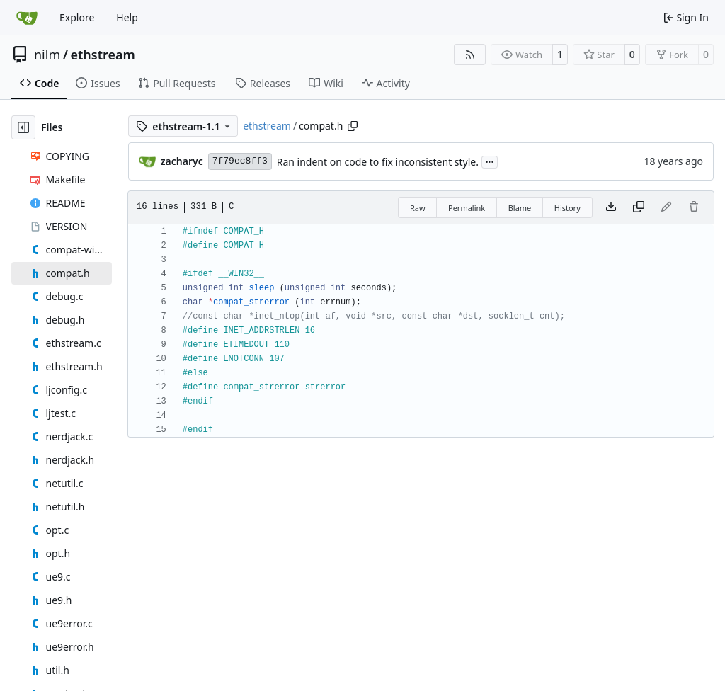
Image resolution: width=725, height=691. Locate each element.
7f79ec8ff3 (240, 161)
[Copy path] (353, 126)
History (567, 207)
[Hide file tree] (23, 127)
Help (127, 17)
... (490, 161)
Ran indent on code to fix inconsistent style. (378, 162)
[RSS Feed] (470, 54)
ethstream (102, 54)
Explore (76, 17)
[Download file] (611, 207)
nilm (47, 54)
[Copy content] (638, 207)
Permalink (466, 207)
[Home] (27, 17)
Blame (520, 207)
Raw (418, 207)
